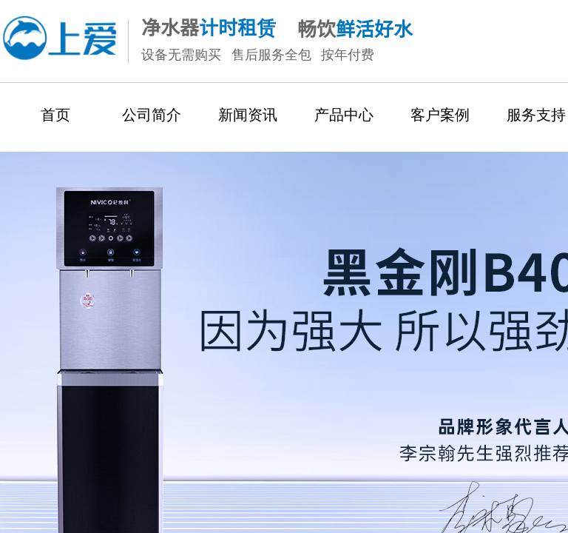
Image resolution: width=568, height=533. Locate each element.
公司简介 (151, 115)
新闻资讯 (247, 115)
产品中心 (343, 115)
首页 (55, 115)
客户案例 (440, 115)
